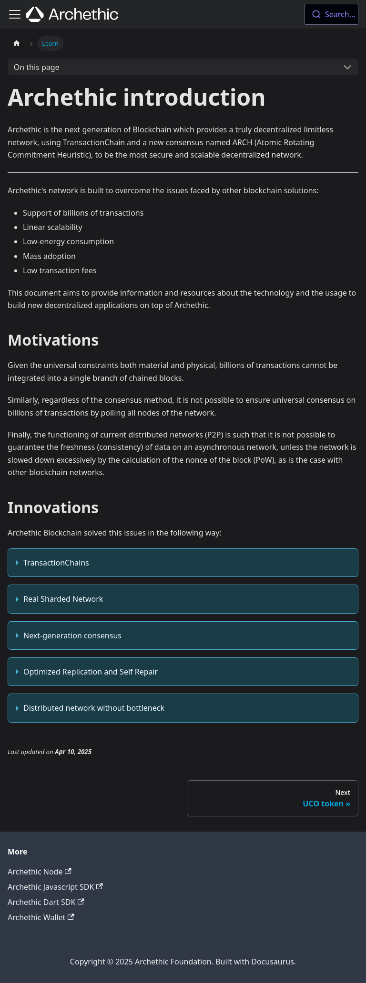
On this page (37, 67)
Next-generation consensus (72, 635)
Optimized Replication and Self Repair (90, 671)
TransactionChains (56, 562)
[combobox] (331, 14)
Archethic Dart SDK (46, 902)
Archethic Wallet (41, 917)
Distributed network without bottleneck (93, 708)
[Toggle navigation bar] (15, 14)
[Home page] (17, 43)
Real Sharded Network (63, 599)
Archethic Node (39, 871)
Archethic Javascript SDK (55, 887)
